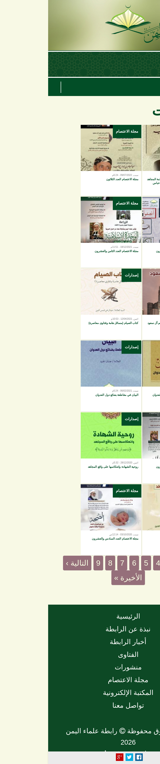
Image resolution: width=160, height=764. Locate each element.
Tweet (81, 757)
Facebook (91, 757)
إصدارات (145, 131)
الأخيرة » (80, 577)
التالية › (29, 563)
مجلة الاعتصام (79, 131)
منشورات (80, 667)
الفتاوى (80, 654)
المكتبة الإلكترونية (80, 692)
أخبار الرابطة (80, 642)
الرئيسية (80, 616)
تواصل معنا (80, 705)
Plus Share (71, 757)
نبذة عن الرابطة (79, 629)
